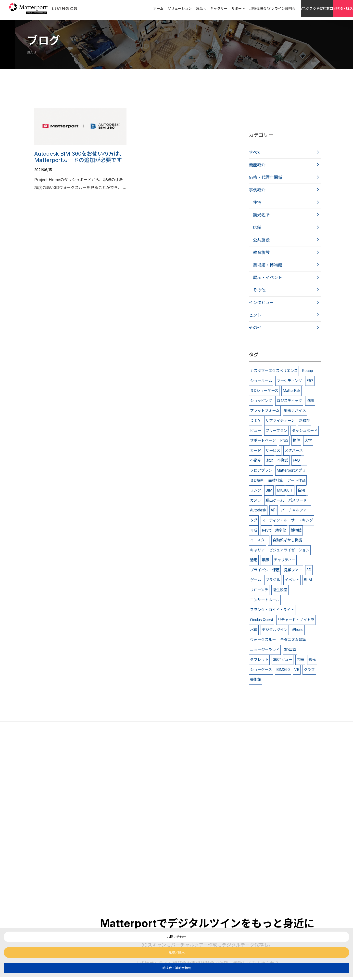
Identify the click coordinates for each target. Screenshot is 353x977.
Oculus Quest (261, 619)
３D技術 (257, 480)
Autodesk (258, 510)
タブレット (259, 659)
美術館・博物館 (267, 265)
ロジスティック (289, 400)
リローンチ (259, 590)
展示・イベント (267, 277)
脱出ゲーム (274, 500)
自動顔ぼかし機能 (287, 540)
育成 (253, 530)
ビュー (255, 430)
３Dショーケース (264, 390)
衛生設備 (280, 590)
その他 (259, 290)
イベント (292, 579)
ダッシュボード (304, 430)
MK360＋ (285, 490)
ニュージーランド (264, 649)
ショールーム (261, 380)
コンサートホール (264, 600)
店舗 (257, 227)
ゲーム (255, 579)
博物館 (296, 530)
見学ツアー (293, 570)
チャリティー (284, 560)
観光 (312, 659)
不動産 (255, 460)
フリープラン (276, 430)
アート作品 (296, 480)
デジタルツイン (275, 629)
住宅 (257, 202)
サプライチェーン (280, 420)
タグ (253, 520)
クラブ (309, 669)
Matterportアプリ (291, 470)
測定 (269, 460)
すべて (255, 152)
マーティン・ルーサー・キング (287, 520)
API (274, 510)
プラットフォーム (264, 410)
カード (255, 450)
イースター (259, 540)
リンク (255, 490)
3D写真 (290, 649)
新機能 (304, 420)
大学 (308, 440)
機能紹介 (257, 164)
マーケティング (289, 380)
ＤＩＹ (255, 420)
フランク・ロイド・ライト (272, 609)
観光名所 (261, 215)
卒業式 (282, 460)
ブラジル (272, 579)
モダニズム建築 (293, 639)
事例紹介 (257, 189)
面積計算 (275, 480)
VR (296, 669)
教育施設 (261, 252)
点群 (310, 400)
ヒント (255, 315)
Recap (307, 370)
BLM (308, 579)
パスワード (297, 500)
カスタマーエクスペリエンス (274, 370)
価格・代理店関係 (265, 177)
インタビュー (261, 302)
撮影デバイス (295, 410)
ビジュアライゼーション (289, 550)
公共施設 (261, 240)
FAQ (296, 460)
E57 (309, 380)
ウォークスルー (263, 639)
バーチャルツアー (295, 510)
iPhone (297, 629)
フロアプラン (261, 470)
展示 (265, 560)
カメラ (255, 500)
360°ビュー (282, 659)
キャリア (257, 550)
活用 (253, 560)
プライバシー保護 (264, 570)
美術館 (255, 679)
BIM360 (283, 669)
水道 (253, 629)
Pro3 (284, 440)
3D (308, 570)
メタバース (294, 450)
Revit (266, 530)
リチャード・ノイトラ (295, 619)
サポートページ (263, 440)
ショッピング (261, 400)
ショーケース (261, 669)
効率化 (280, 530)
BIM (268, 490)
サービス (272, 450)
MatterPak (291, 390)
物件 (296, 440)
